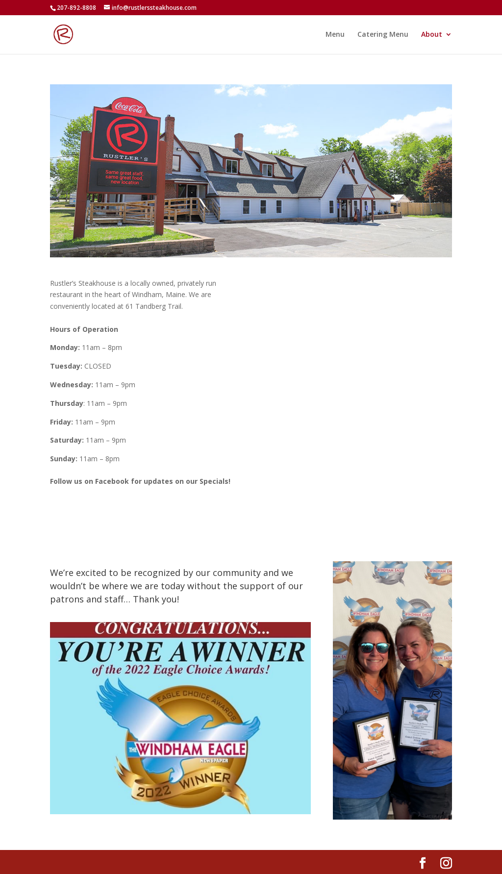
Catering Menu (382, 35)
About (431, 35)
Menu (335, 35)
